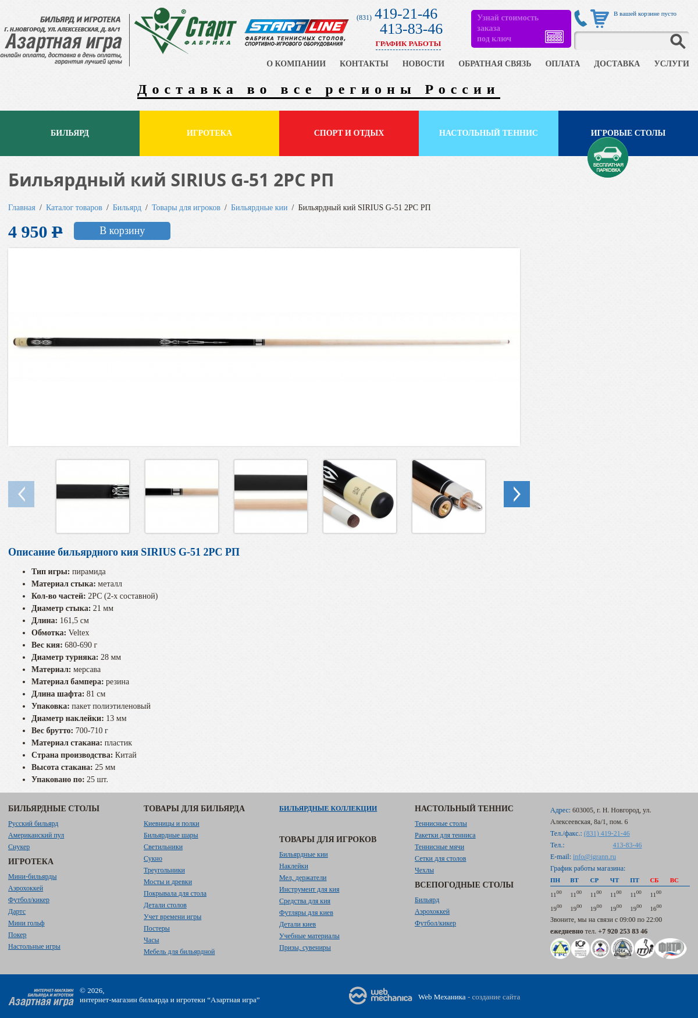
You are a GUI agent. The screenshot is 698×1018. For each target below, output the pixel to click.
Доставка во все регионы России (318, 89)
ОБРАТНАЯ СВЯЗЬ (494, 63)
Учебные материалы (309, 936)
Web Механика (442, 996)
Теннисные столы (441, 823)
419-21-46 (406, 13)
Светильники (163, 847)
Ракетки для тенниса (445, 835)
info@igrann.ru (594, 857)
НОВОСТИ (424, 63)
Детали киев (297, 924)
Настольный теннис (488, 133)
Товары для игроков (186, 207)
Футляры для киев (306, 913)
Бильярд (70, 133)
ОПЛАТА (562, 63)
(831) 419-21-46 (607, 833)
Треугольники (164, 870)
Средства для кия (304, 901)
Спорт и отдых (349, 133)
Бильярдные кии (259, 207)
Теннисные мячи (439, 847)
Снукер (19, 847)
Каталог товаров (74, 207)
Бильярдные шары (171, 835)
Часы (151, 940)
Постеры (157, 928)
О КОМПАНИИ (296, 63)
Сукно (153, 858)
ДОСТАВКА (617, 63)
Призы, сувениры (305, 947)
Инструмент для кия (309, 889)
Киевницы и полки (172, 823)
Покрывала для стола (175, 893)
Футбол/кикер (28, 900)
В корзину (122, 230)
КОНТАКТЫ (364, 63)
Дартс (17, 911)
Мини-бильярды (32, 876)
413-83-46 (411, 28)
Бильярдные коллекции (328, 808)
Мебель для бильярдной (179, 952)
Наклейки (293, 866)
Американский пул (36, 835)
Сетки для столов (440, 858)
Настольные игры (34, 946)
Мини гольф (26, 923)
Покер (17, 935)
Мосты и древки (168, 882)
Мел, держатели (303, 878)
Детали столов (165, 905)
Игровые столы (628, 133)
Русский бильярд (33, 823)
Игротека (209, 133)
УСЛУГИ (671, 63)
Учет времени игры (172, 917)
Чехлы (424, 870)
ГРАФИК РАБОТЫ (408, 43)
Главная (21, 207)
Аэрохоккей (25, 888)
